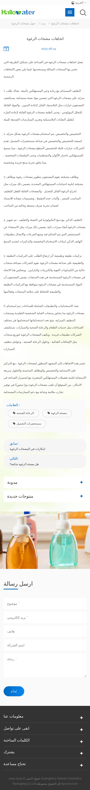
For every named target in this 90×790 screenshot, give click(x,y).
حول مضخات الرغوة (23, 23)
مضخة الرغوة (57, 413)
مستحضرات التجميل (27, 423)
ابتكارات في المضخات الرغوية (27, 449)
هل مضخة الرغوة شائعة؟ (24, 464)
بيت (43, 23)
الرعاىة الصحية (23, 413)
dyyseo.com (69, 783)
